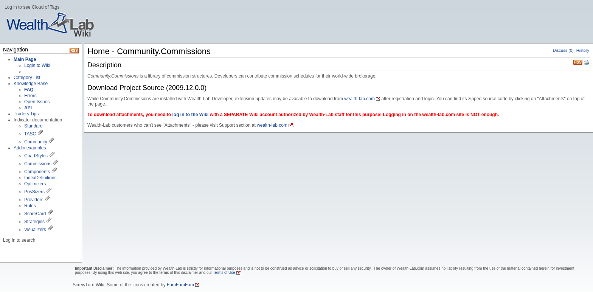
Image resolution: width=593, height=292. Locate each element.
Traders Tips (26, 113)
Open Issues (37, 101)
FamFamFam (180, 284)
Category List (27, 77)
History (582, 50)
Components (37, 171)
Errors (30, 95)
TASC (30, 134)
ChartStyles (36, 155)
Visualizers (35, 229)
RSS (577, 61)
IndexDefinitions (40, 177)
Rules (30, 205)
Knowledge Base (31, 83)
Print (587, 63)
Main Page (25, 59)
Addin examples (30, 148)
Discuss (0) (563, 50)
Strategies (34, 221)
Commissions (37, 163)
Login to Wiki (37, 65)
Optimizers (35, 183)
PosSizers (34, 191)
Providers (33, 199)
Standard (33, 126)
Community (35, 141)
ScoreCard (35, 213)
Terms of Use (224, 272)
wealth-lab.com (359, 98)
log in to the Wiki (190, 114)
